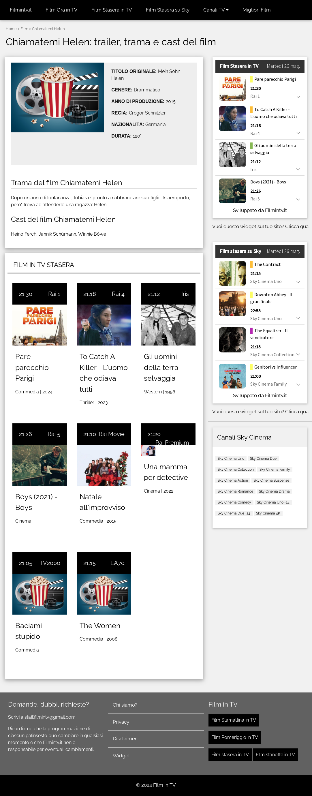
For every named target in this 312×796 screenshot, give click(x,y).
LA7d (117, 563)
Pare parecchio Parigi (32, 367)
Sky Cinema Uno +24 (273, 502)
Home (11, 29)
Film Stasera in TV (111, 10)
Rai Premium (172, 442)
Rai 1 (54, 293)
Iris (185, 293)
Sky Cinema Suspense (271, 480)
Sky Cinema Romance (235, 491)
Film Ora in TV (62, 10)
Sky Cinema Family (275, 470)
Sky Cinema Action (233, 480)
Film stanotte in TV (275, 754)
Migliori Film (257, 10)
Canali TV (216, 10)
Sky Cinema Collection (236, 470)
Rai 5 (54, 434)
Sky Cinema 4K (268, 513)
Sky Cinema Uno (231, 459)
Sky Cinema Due (263, 459)
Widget (121, 756)
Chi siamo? (125, 705)
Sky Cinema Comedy (234, 502)
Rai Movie (112, 434)
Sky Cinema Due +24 (234, 513)
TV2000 (50, 563)
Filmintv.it (21, 10)
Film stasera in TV (230, 754)
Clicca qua (297, 226)
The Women (100, 625)
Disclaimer (125, 738)
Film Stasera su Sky (167, 10)
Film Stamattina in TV (233, 720)
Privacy (121, 722)
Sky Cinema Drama (274, 491)
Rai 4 (118, 293)
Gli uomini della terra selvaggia (161, 367)
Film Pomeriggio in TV (234, 737)
